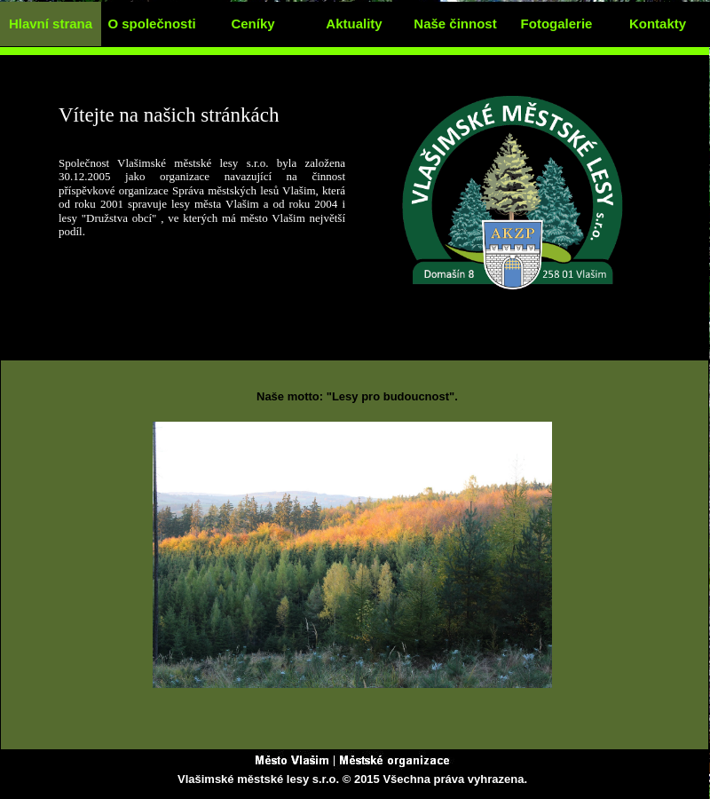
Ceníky (252, 23)
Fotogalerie (557, 23)
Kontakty (657, 23)
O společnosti (151, 23)
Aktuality (354, 23)
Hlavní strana (50, 23)
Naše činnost (455, 23)
